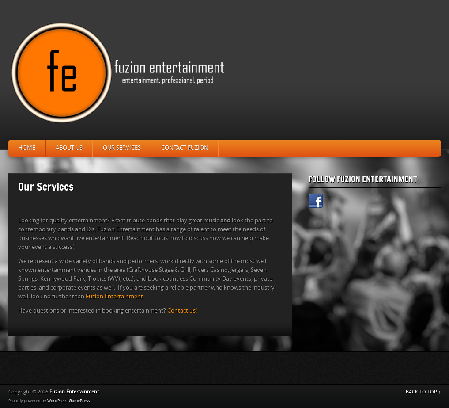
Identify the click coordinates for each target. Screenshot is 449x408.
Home (26, 148)
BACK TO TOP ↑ (423, 392)
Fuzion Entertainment (114, 296)
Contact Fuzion (184, 148)
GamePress (79, 401)
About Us (69, 148)
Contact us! (182, 310)
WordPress (57, 401)
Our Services (122, 148)
